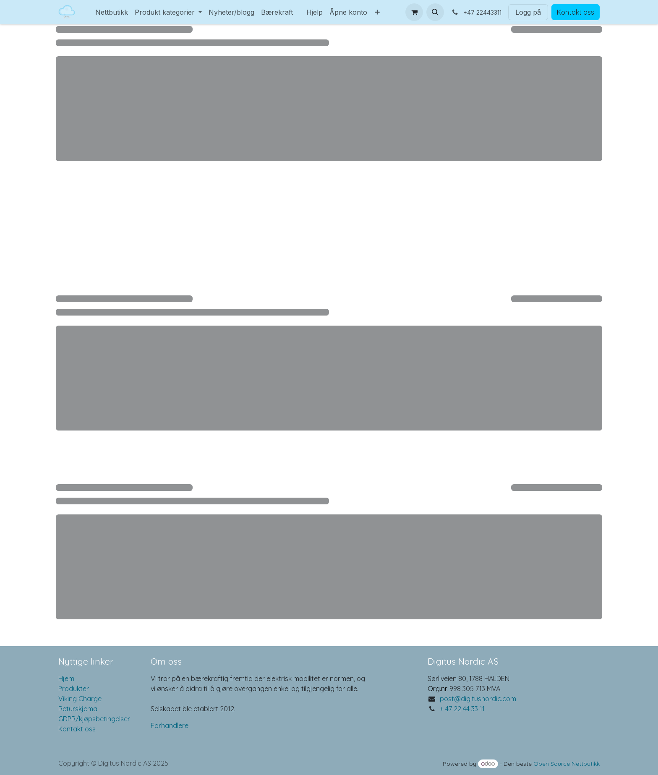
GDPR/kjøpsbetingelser (94, 719)
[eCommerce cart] (414, 12)
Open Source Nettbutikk (566, 763)
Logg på (528, 12)
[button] (435, 12)
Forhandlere (169, 725)
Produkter (73, 688)
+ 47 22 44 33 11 (462, 709)
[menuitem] (88, 7)
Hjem (66, 678)
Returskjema (77, 709)
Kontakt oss (575, 12)
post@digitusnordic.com (478, 698)
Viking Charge (80, 698)
